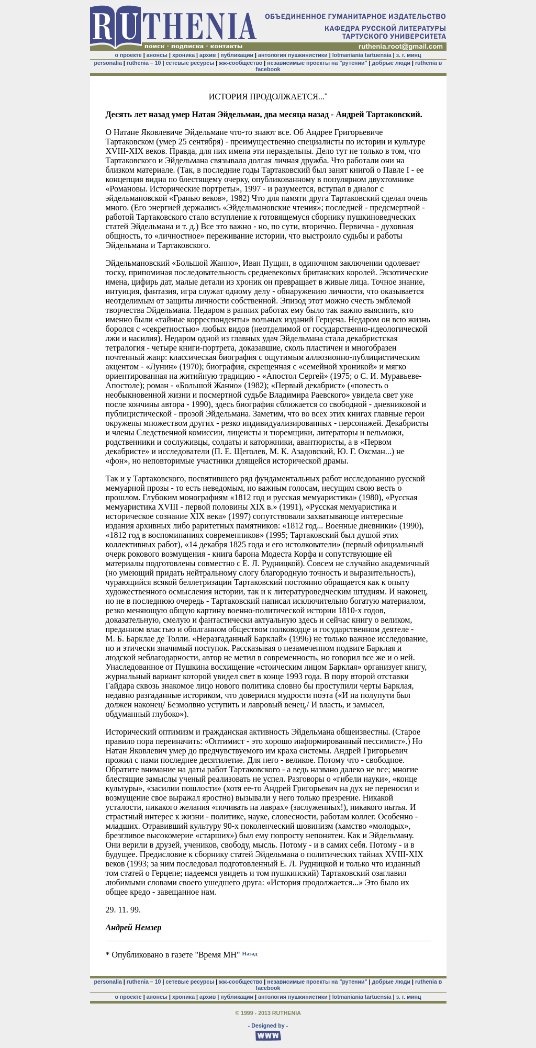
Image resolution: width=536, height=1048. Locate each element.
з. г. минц (408, 55)
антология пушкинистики (293, 55)
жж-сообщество (240, 63)
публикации (236, 55)
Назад (250, 953)
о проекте (128, 55)
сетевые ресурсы (189, 63)
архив (207, 55)
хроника (183, 55)
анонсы (157, 55)
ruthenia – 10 (144, 63)
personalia (108, 63)
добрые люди (391, 63)
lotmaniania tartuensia (362, 55)
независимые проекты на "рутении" (317, 63)
